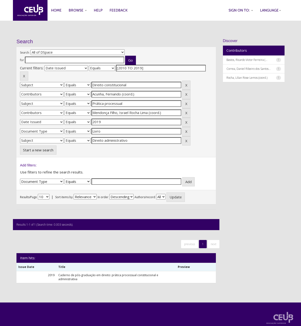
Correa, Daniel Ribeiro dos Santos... (248, 69)
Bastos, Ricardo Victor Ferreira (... (246, 60)
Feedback (118, 10)
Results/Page (28, 197)
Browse (78, 10)
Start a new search (38, 150)
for (22, 60)
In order (103, 197)
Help (98, 10)
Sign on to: (241, 10)
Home (56, 10)
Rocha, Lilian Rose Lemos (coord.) (246, 78)
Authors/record (145, 197)
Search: (25, 53)
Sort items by (64, 197)
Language (270, 10)
